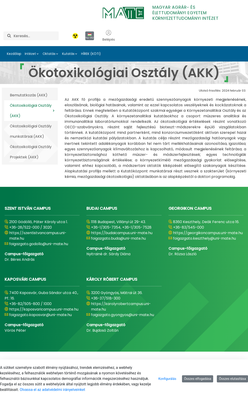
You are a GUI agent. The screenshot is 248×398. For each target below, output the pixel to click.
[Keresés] (36, 35)
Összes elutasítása (232, 379)
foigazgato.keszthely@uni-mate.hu (204, 238)
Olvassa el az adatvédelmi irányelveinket (52, 389)
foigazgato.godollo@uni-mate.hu (38, 244)
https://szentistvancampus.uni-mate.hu (37, 235)
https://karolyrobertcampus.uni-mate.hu (121, 306)
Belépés (108, 36)
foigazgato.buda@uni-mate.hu (118, 238)
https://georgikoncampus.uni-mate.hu (208, 232)
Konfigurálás (167, 379)
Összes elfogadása (197, 379)
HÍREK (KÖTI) (91, 53)
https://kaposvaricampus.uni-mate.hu (43, 309)
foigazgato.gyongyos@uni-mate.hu (122, 314)
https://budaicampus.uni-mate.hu (121, 232)
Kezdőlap (14, 53)
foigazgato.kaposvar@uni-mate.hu (40, 314)
